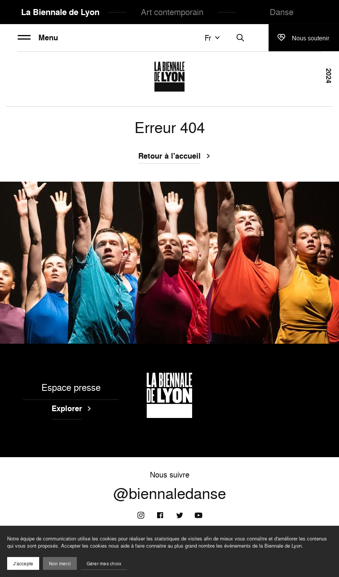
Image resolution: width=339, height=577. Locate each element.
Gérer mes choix (104, 563)
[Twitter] (179, 515)
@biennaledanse (169, 493)
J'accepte (23, 563)
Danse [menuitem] (281, 12)
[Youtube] (198, 515)
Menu (38, 37)
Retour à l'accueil (169, 157)
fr (213, 38)
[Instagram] (141, 515)
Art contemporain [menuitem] (172, 12)
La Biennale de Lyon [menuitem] (60, 12)
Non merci (60, 563)
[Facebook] (160, 515)
